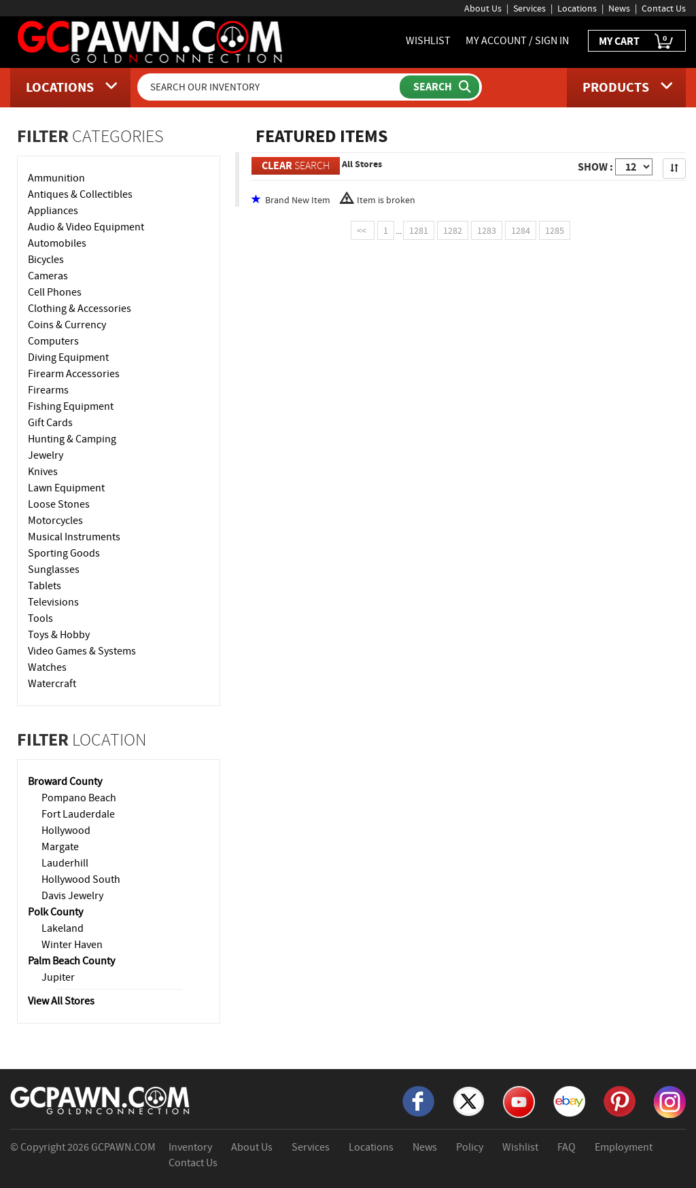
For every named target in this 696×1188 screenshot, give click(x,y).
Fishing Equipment (71, 406)
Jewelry (45, 455)
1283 (486, 230)
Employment (623, 1147)
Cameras (48, 276)
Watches (47, 667)
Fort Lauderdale (78, 814)
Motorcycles (55, 520)
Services (529, 8)
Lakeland (62, 928)
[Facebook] (418, 1100)
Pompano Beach (78, 798)
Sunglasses (54, 569)
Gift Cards (50, 423)
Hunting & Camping (72, 439)
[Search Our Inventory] (270, 87)
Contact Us (664, 8)
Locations (577, 8)
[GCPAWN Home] (100, 1100)
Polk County (55, 912)
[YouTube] (519, 1101)
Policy (469, 1147)
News (619, 8)
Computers (53, 341)
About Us (483, 8)
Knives (43, 471)
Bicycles (46, 259)
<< (362, 230)
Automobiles (57, 243)
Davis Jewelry (72, 896)
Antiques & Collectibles (80, 194)
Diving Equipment (68, 357)
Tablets (44, 586)
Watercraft (52, 684)
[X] (469, 1100)
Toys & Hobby (59, 635)
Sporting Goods (64, 553)
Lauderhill (64, 863)
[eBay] (569, 1100)
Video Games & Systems (82, 651)
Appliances (53, 210)
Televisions (53, 602)
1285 (554, 230)
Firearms (48, 390)
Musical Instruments (74, 537)
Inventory (190, 1147)
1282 (452, 230)
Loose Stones (59, 504)
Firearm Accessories (74, 374)
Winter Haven (72, 944)
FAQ (566, 1147)
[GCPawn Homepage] (151, 41)
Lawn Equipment (66, 488)
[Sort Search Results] (674, 168)
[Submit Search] (439, 87)
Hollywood (65, 830)
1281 (418, 230)
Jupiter (58, 977)
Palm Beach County (71, 961)
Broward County (65, 781)
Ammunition (56, 178)
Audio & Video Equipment (86, 227)
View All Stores (61, 1001)
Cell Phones (55, 292)
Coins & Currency (67, 325)
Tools (40, 618)
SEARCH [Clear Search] (296, 165)
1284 (520, 230)
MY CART (637, 42)
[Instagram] (670, 1101)
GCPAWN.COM (123, 1147)
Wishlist (520, 1147)
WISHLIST (428, 41)
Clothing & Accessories (79, 308)
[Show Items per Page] (633, 166)
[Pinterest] (620, 1100)
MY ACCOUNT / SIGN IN (517, 41)
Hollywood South (80, 879)
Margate (60, 847)
